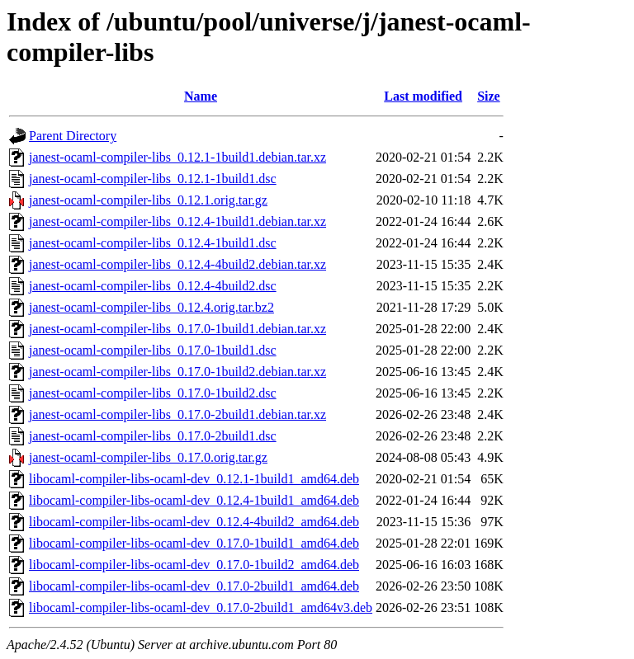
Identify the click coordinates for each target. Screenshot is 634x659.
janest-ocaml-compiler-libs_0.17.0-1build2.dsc (153, 393)
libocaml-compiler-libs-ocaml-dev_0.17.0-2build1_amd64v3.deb (200, 607)
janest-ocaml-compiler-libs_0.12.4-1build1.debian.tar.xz (177, 221)
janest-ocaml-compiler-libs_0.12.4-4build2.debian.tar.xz (177, 264)
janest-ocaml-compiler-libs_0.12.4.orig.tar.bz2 (151, 307)
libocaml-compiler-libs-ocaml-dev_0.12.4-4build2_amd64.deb (194, 522)
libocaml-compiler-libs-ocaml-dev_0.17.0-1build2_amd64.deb (194, 565)
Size (488, 96)
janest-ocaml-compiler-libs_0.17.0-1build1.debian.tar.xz (177, 329)
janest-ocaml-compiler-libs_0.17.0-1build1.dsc (153, 350)
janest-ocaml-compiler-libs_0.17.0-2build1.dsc (153, 436)
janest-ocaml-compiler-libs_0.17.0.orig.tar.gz (148, 457)
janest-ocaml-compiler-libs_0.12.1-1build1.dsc (153, 179)
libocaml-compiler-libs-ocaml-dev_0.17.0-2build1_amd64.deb (194, 586)
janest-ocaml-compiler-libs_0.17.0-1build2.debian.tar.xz (177, 372)
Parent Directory (72, 136)
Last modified (423, 96)
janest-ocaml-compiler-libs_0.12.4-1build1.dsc (153, 243)
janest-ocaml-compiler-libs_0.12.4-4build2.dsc (153, 286)
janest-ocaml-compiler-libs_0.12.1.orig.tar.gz (148, 200)
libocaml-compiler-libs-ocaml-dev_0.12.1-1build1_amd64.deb (194, 479)
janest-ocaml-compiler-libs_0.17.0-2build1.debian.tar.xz (177, 414)
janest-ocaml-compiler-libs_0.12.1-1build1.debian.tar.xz (177, 157)
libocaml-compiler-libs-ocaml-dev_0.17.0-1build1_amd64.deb (194, 543)
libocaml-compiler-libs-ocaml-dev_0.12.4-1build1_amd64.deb (194, 500)
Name (200, 96)
